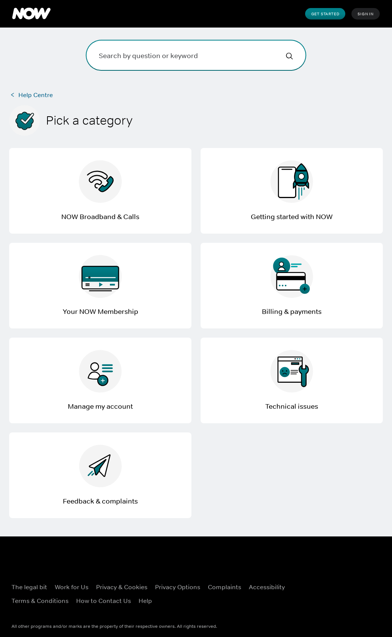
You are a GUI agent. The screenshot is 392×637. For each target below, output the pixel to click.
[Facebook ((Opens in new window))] (323, 582)
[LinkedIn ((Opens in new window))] (343, 604)
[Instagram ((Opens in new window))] (363, 582)
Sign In (366, 13)
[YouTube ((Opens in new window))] (323, 604)
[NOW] (31, 14)
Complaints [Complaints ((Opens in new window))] (224, 587)
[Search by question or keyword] (196, 55)
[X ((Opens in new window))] (343, 582)
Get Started (325, 13)
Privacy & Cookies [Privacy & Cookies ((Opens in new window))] (121, 587)
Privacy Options (177, 587)
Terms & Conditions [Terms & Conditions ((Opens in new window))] (40, 600)
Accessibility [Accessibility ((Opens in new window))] (267, 587)
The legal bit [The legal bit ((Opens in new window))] (29, 587)
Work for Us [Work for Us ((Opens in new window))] (71, 587)
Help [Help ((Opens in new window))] (145, 600)
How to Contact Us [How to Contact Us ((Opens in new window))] (103, 600)
